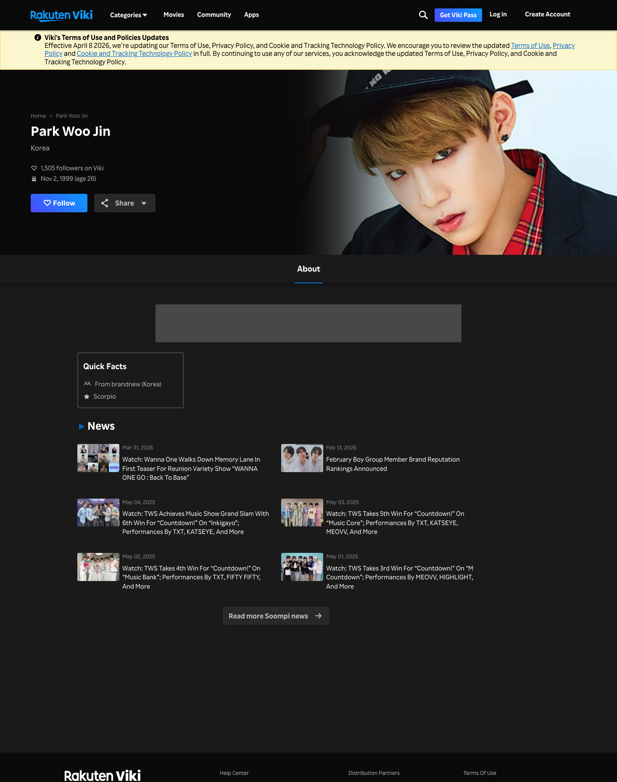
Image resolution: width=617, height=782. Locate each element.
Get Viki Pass (458, 15)
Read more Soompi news (275, 615)
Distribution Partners (374, 772)
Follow (59, 203)
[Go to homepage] (61, 15)
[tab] (309, 269)
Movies (173, 14)
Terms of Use (530, 45)
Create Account (547, 14)
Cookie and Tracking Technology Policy (134, 53)
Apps (251, 14)
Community (214, 14)
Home (38, 115)
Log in (498, 14)
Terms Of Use (479, 772)
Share (124, 202)
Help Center (234, 772)
